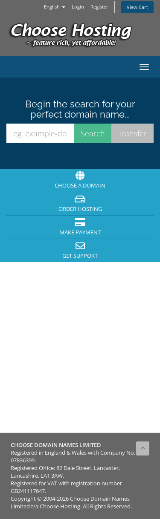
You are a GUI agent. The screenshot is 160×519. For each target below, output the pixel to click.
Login (78, 6)
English (54, 6)
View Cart (137, 7)
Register (99, 6)
